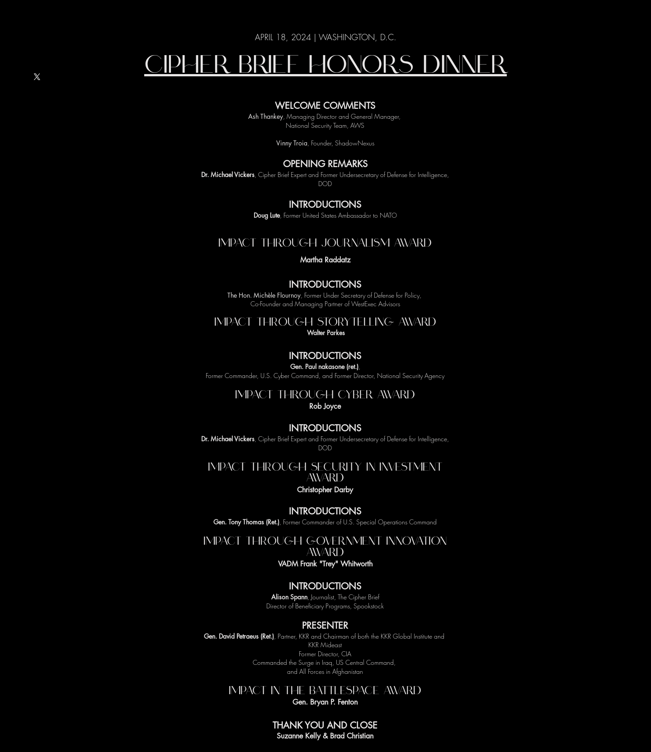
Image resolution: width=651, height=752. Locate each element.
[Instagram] (37, 158)
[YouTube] (37, 117)
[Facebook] (37, 138)
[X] (37, 77)
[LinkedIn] (37, 97)
